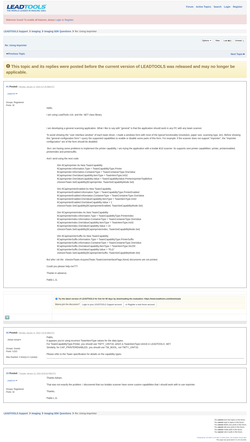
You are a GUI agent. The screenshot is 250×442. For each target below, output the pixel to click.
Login (227, 6)
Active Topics (204, 6)
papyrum (12, 93)
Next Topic (237, 54)
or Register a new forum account (140, 304)
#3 (7, 373)
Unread (239, 40)
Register (237, 6)
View (217, 40)
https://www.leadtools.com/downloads (162, 299)
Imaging (36, 31)
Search (218, 6)
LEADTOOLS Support (16, 31)
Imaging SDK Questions (57, 31)
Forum (190, 6)
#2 (7, 332)
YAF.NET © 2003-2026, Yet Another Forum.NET (230, 437)
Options (206, 40)
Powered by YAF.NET (204, 437)
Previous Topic (16, 53)
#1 (7, 86)
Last (227, 40)
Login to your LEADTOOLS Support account (102, 304)
